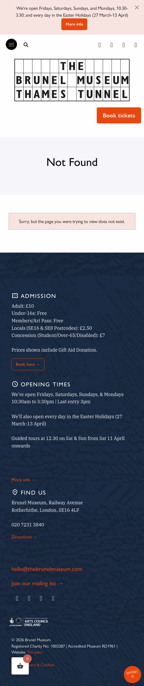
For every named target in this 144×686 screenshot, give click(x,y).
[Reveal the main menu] (9, 44)
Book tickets (119, 115)
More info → (24, 479)
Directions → (24, 536)
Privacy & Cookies (39, 664)
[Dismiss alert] (136, 6)
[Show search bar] (26, 44)
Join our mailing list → (38, 583)
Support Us (132, 674)
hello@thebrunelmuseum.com (47, 568)
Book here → (28, 364)
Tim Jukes (35, 652)
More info (74, 24)
